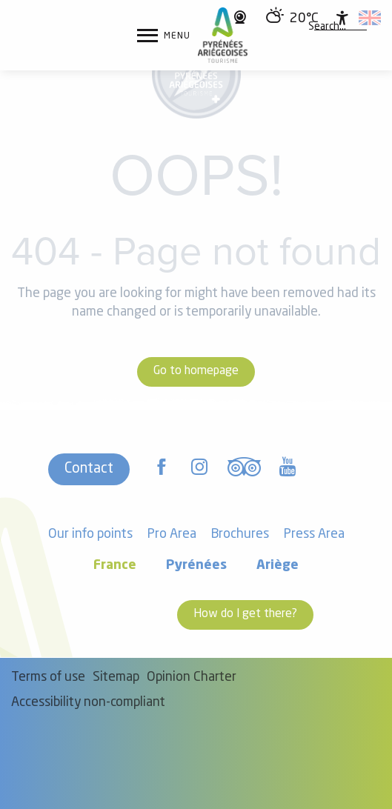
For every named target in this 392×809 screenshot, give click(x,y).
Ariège (277, 565)
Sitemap (116, 677)
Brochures (240, 534)
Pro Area (171, 534)
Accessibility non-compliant (88, 702)
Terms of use (48, 677)
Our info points (90, 534)
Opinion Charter (191, 677)
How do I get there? (245, 614)
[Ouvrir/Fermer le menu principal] (163, 35)
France (114, 565)
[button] (327, 27)
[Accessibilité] (342, 18)
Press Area (314, 534)
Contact (88, 469)
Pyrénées (196, 565)
